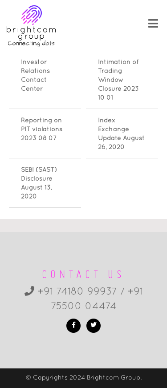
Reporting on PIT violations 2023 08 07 (41, 129)
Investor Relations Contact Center (35, 76)
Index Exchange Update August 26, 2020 (121, 134)
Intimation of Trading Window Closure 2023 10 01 (118, 80)
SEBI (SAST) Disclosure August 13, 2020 (39, 183)
